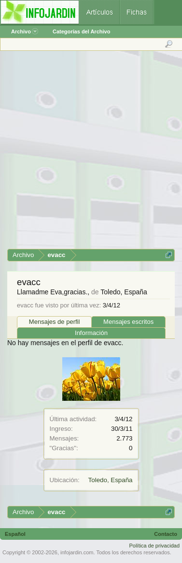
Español (15, 534)
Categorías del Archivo (81, 31)
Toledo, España (110, 480)
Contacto (165, 534)
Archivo (24, 31)
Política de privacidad (154, 545)
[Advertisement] (90, 153)
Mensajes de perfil (54, 321)
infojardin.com (76, 552)
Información (91, 332)
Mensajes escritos (128, 321)
